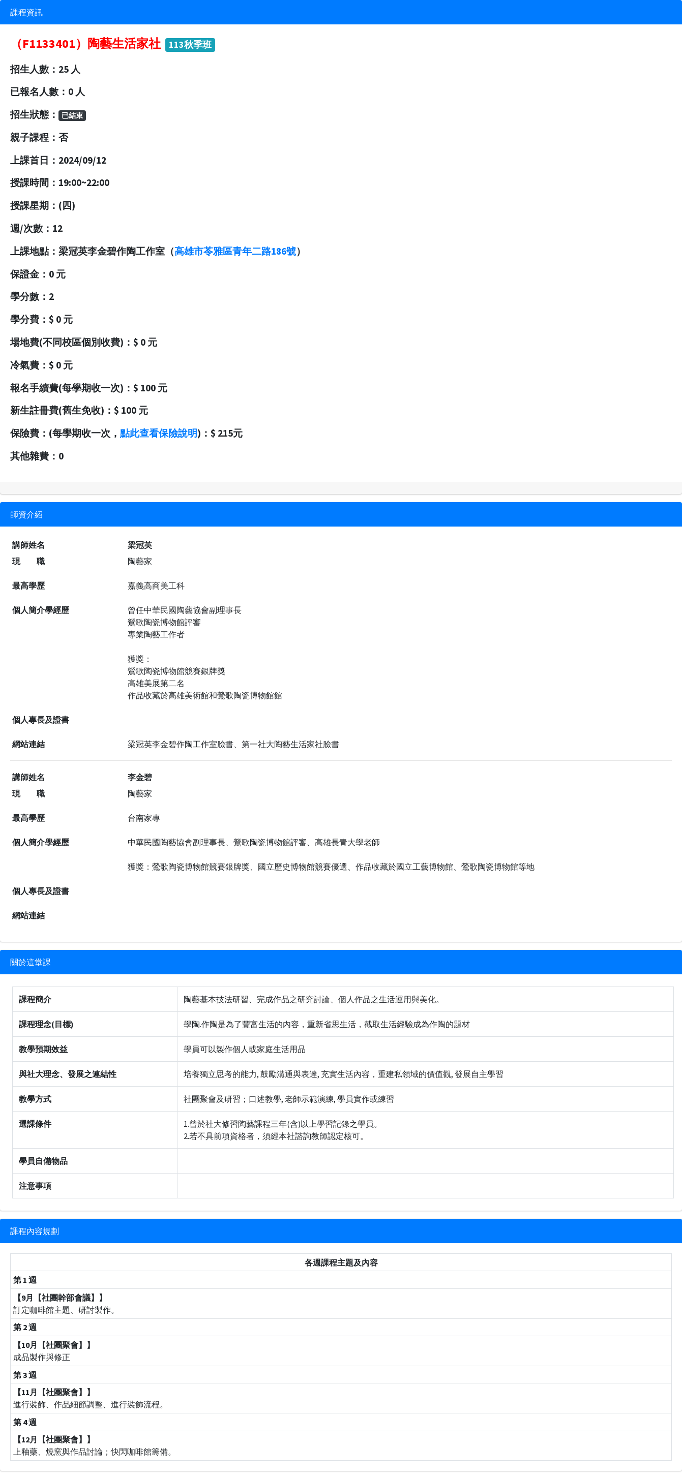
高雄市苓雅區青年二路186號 (235, 251)
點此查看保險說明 (158, 433)
